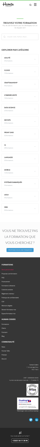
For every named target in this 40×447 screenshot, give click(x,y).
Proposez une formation (9, 274)
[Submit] (4, 36)
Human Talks (6, 351)
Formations (5, 324)
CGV (3, 302)
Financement (6, 282)
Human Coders (33, 365)
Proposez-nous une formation (20, 250)
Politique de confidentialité (10, 298)
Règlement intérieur (8, 294)
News (3, 347)
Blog (3, 336)
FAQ (3, 278)
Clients (4, 328)
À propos (4, 332)
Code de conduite (7, 290)
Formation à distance (8, 286)
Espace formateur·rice (8, 313)
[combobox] (20, 37)
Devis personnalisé (7, 270)
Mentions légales (7, 306)
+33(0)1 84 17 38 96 (20, 440)
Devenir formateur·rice (9, 310)
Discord (4, 359)
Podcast (4, 355)
